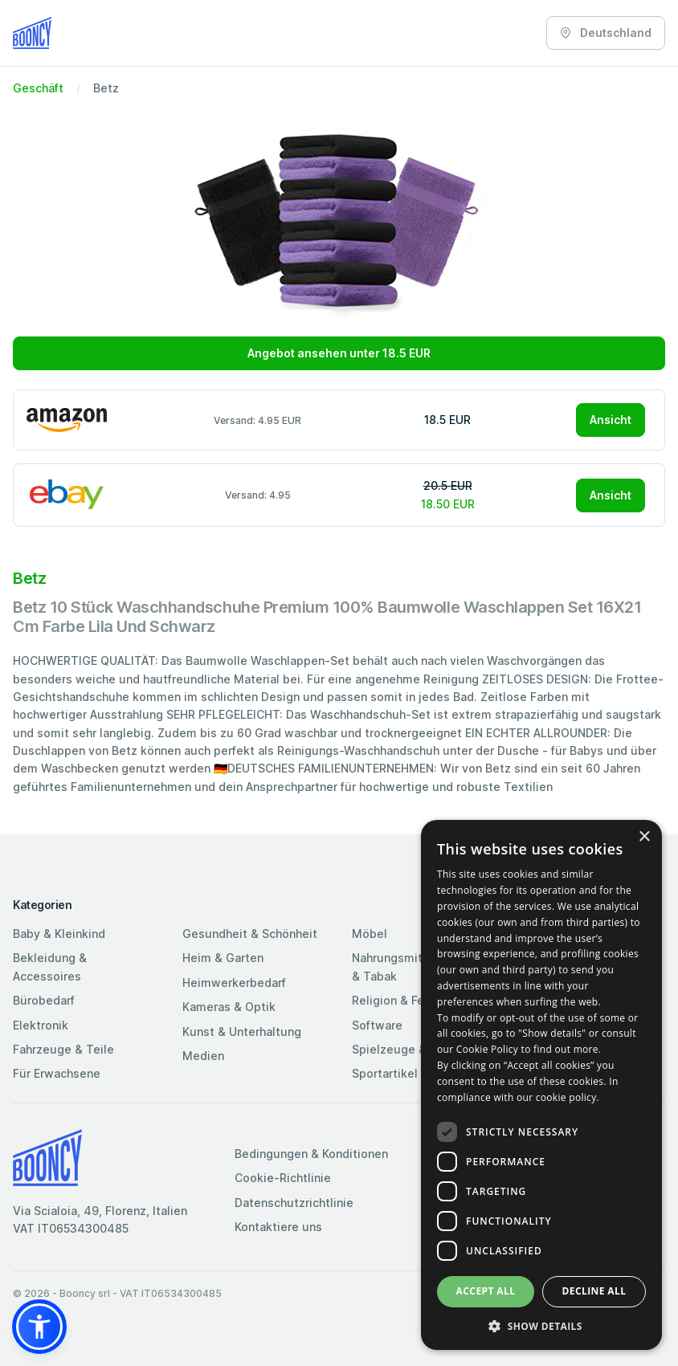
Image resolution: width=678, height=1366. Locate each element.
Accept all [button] (486, 1291)
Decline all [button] (594, 1291)
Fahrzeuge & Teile (63, 1049)
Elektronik (40, 1025)
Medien (203, 1055)
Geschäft (38, 88)
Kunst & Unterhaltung (241, 1031)
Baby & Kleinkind (59, 933)
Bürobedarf (44, 1000)
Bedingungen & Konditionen (311, 1153)
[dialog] (541, 1085)
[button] (39, 1326)
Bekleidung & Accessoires (50, 966)
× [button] (644, 837)
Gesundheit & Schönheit (249, 933)
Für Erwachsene (56, 1073)
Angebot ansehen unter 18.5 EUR (339, 353)
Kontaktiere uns (278, 1226)
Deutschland (605, 32)
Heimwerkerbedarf (234, 982)
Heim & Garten (222, 957)
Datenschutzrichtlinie (294, 1202)
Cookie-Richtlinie (283, 1178)
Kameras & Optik (229, 1006)
